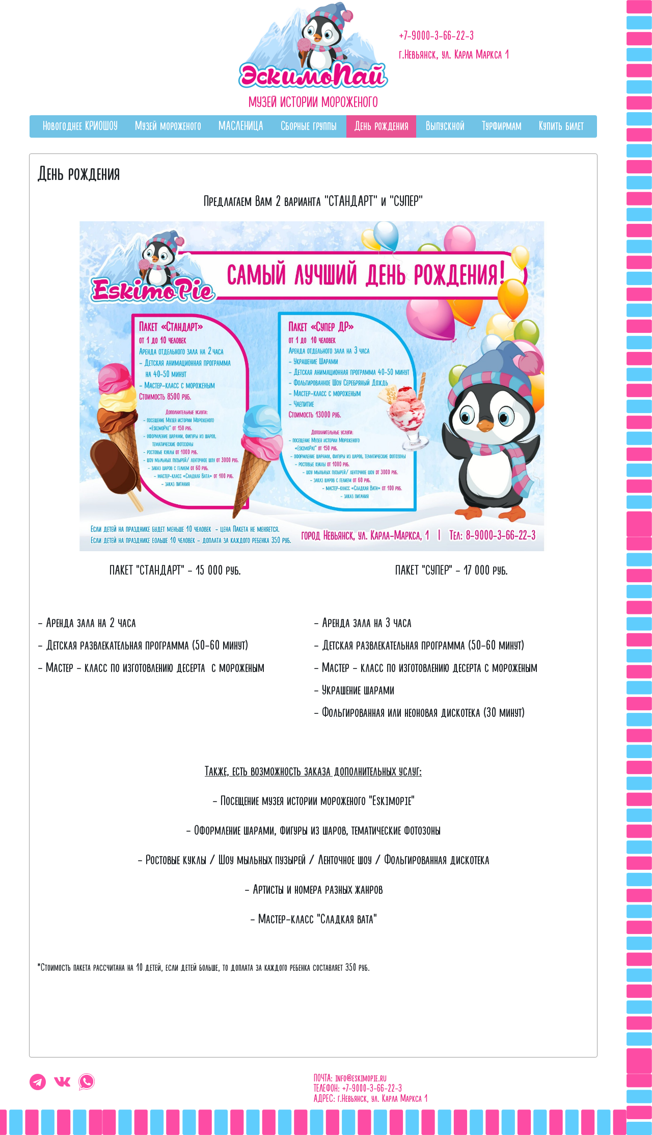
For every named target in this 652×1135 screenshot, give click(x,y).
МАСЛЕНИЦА (241, 126)
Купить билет (561, 126)
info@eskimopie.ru (361, 1078)
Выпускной (445, 126)
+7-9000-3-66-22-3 (436, 36)
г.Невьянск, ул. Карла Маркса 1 (454, 55)
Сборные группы (309, 126)
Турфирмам (502, 126)
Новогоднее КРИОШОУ (80, 126)
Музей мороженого (168, 126)
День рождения (381, 126)
